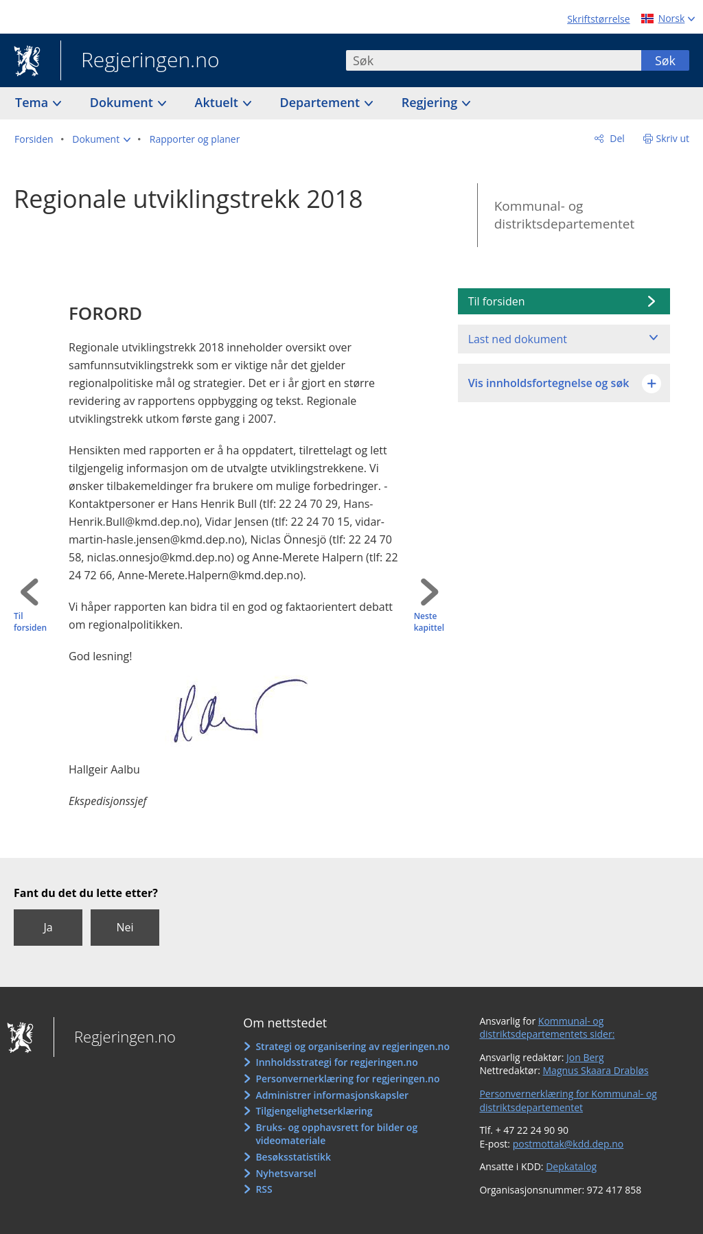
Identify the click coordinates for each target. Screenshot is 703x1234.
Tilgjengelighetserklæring (313, 1110)
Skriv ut (673, 138)
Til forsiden (30, 622)
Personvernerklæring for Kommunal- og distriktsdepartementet (568, 1100)
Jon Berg (585, 1057)
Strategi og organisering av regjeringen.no (352, 1046)
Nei (124, 927)
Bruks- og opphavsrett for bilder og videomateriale (336, 1134)
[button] (101, 139)
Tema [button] (33, 102)
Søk (665, 60)
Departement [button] (321, 102)
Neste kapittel (429, 622)
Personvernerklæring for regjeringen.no (347, 1078)
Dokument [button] (123, 102)
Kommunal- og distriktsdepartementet (564, 215)
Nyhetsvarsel (285, 1173)
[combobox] (493, 60)
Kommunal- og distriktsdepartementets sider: (546, 1027)
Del (616, 138)
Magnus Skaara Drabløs (596, 1070)
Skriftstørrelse (598, 18)
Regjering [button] (431, 102)
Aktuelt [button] (218, 102)
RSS (263, 1189)
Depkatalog (571, 1166)
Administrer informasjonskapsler (331, 1095)
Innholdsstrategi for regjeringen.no (336, 1062)
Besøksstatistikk (293, 1156)
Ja (47, 927)
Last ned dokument (517, 339)
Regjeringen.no (140, 61)
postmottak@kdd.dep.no (568, 1143)
